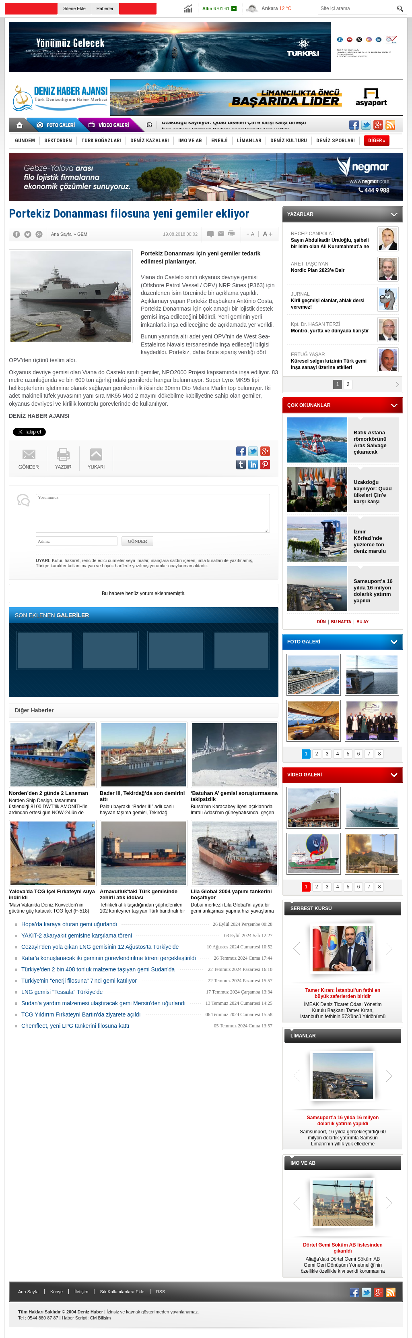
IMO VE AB (302, 1163)
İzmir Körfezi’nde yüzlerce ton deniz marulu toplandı (370, 541)
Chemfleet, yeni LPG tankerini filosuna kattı (75, 1026)
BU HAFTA (341, 622)
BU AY (362, 622)
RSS (160, 1291)
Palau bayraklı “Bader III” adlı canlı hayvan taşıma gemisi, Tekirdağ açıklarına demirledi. (143, 803)
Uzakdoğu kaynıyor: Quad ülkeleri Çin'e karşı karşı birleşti (234, 125)
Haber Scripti (75, 1317)
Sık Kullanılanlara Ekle (122, 1291)
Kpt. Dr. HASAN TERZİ (333, 328)
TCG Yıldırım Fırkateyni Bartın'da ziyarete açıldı (81, 1014)
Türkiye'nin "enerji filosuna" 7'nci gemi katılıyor (79, 980)
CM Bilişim (100, 1317)
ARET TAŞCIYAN (333, 267)
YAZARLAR (300, 214)
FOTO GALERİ (303, 642)
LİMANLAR (303, 1036)
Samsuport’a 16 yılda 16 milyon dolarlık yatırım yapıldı (373, 591)
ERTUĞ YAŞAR (333, 361)
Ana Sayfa (28, 1291)
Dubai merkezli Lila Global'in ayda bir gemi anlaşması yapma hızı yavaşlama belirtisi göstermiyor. (234, 901)
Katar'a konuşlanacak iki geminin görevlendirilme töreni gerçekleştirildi (108, 958)
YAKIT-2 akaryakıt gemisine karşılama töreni (76, 935)
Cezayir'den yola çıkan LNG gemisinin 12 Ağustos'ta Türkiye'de (100, 947)
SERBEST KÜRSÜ (311, 908)
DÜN (321, 622)
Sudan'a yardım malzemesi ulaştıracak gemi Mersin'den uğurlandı (103, 1003)
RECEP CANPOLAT (333, 240)
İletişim (81, 1291)
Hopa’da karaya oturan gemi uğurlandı (69, 924)
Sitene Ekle (74, 8)
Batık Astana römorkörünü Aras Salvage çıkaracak (370, 442)
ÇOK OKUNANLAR (308, 405)
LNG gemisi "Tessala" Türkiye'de (62, 992)
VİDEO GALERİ (304, 775)
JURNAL (333, 300)
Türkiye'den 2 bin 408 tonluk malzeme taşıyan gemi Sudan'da (98, 969)
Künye (56, 1291)
